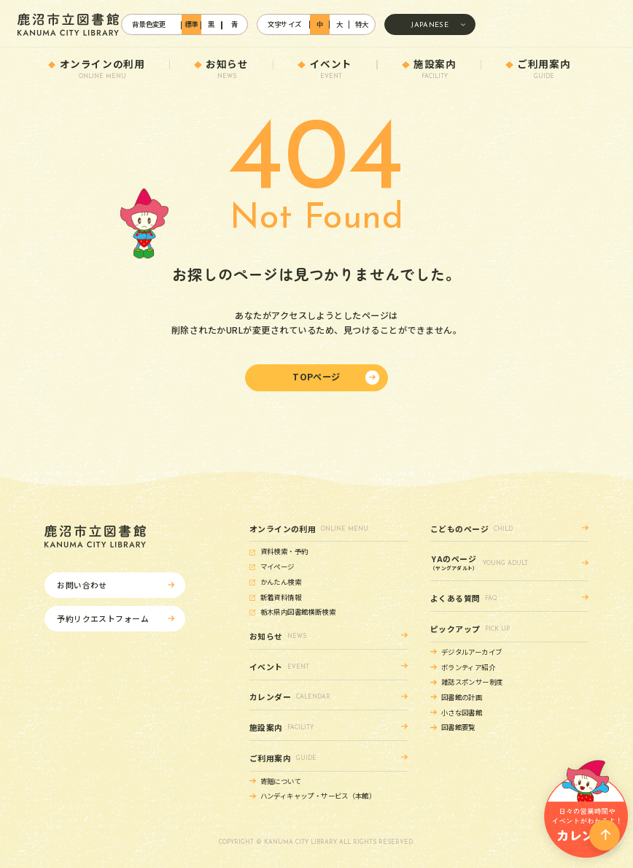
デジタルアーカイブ (471, 652)
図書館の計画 (461, 697)
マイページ (277, 566)
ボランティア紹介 (468, 667)
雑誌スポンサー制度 (471, 682)
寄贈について (280, 781)
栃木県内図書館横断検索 (297, 612)
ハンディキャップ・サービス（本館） (318, 796)
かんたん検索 (280, 582)
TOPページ (316, 376)
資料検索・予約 (284, 551)
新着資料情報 (280, 597)
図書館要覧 (458, 727)
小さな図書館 (461, 712)
